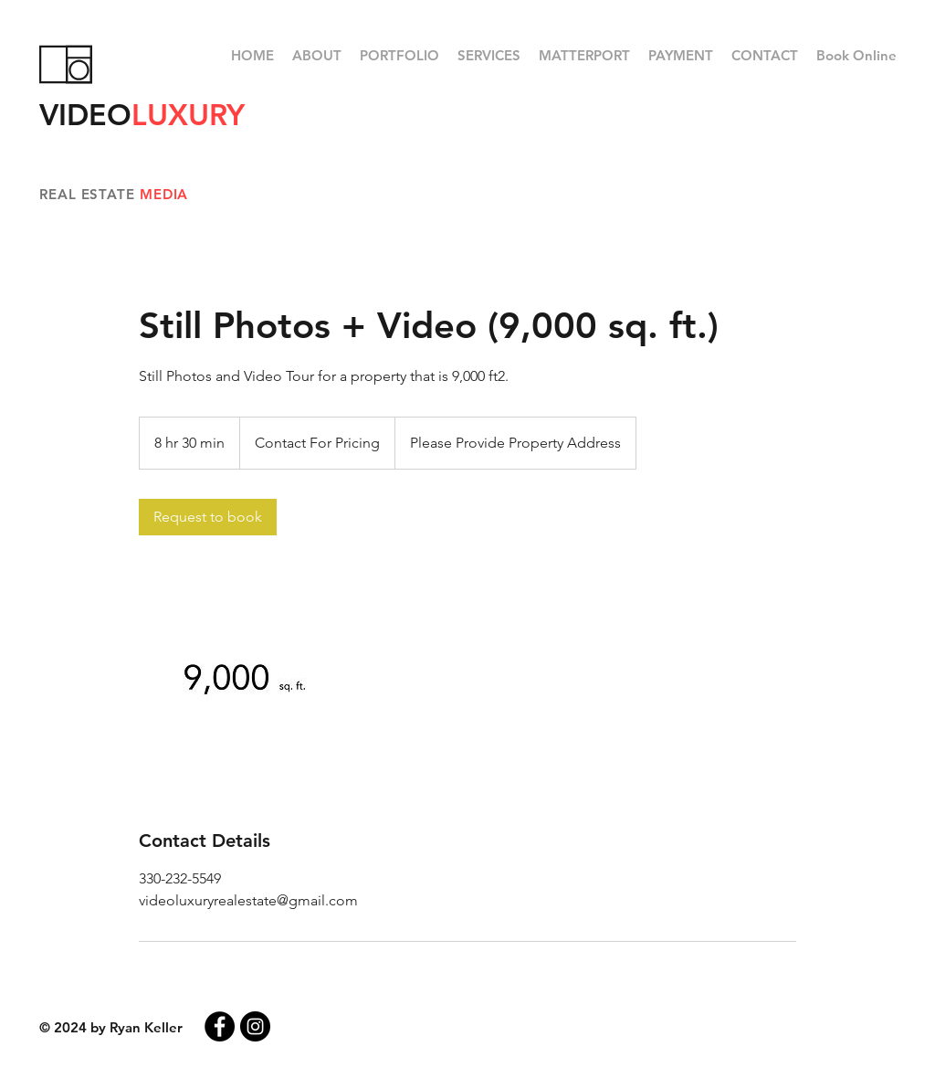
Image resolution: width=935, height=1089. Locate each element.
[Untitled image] (245, 682)
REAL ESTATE (89, 194)
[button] (399, 55)
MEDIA (164, 194)
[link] (208, 517)
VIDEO (142, 114)
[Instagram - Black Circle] (255, 1026)
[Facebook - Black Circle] (220, 1026)
